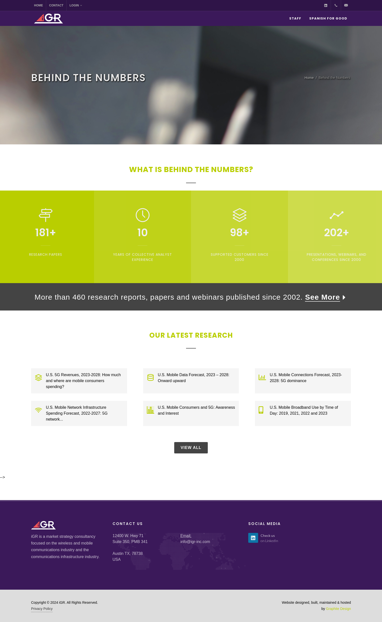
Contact (56, 5)
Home (38, 5)
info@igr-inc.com (195, 542)
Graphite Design (338, 609)
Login (76, 5)
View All (191, 448)
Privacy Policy (42, 609)
